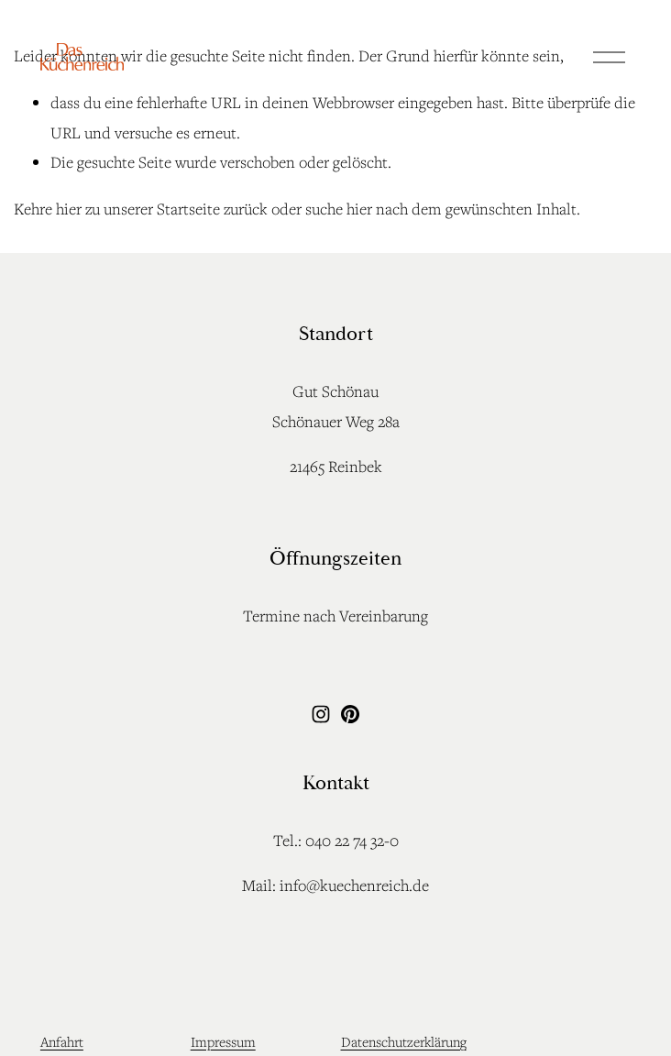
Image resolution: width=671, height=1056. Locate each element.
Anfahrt (61, 1041)
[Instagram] (321, 714)
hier (69, 208)
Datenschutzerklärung (404, 1041)
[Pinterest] (350, 714)
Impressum (223, 1041)
